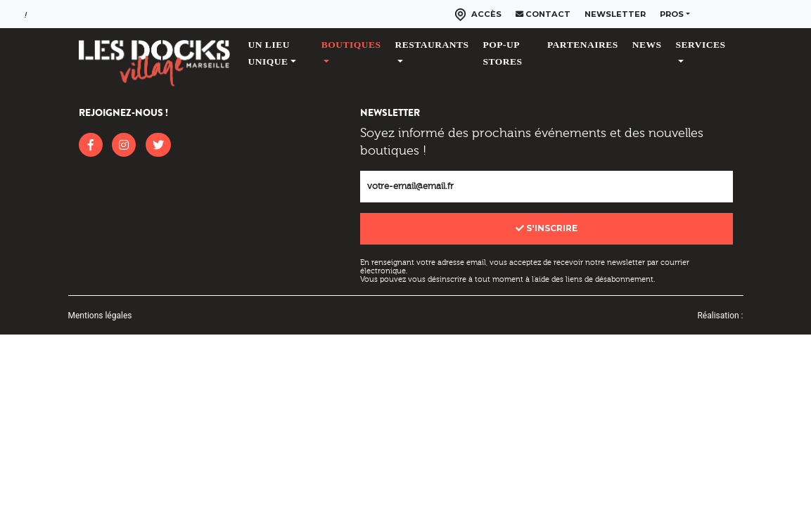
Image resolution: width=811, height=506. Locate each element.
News (647, 44)
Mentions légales (100, 315)
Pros (672, 14)
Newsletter (615, 14)
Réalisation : (720, 315)
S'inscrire (546, 228)
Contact (543, 14)
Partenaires (582, 44)
